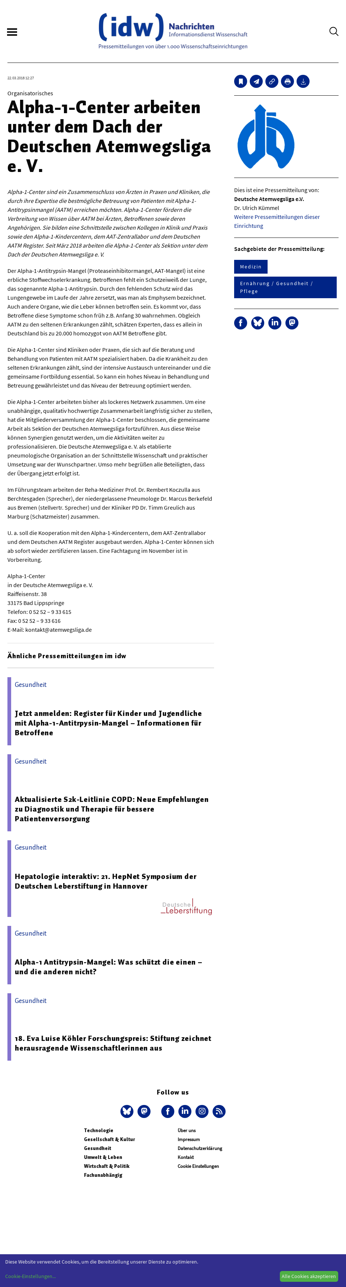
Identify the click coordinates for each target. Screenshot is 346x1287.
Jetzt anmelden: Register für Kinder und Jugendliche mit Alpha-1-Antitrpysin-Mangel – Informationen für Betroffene (108, 723)
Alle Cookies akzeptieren (309, 1276)
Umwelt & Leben (103, 1157)
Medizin (251, 266)
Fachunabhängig (103, 1175)
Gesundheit (97, 1148)
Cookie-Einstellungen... (30, 1276)
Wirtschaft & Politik (106, 1166)
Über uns (186, 1130)
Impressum (189, 1139)
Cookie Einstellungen (198, 1166)
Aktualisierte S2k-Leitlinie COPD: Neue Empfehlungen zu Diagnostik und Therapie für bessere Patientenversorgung (112, 809)
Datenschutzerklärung (200, 1148)
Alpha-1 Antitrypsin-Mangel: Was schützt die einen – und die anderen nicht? (109, 966)
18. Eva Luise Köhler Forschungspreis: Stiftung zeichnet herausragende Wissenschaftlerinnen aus (113, 1043)
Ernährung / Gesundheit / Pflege (276, 287)
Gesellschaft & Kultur (109, 1139)
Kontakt (186, 1157)
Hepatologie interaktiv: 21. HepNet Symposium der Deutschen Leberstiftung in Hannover (105, 881)
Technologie (98, 1130)
